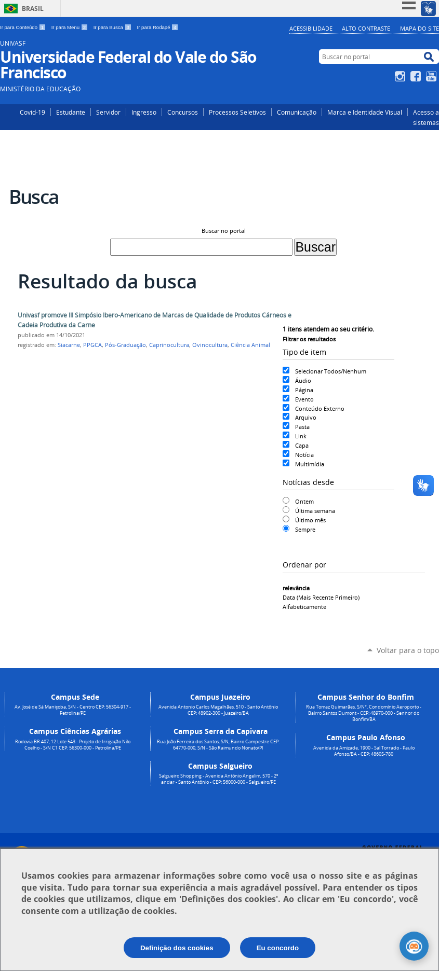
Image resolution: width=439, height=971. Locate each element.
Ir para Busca (113, 27)
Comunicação (296, 112)
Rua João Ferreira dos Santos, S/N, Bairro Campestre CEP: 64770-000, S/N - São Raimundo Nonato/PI (218, 745)
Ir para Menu (70, 27)
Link (301, 436)
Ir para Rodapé (158, 27)
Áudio (303, 380)
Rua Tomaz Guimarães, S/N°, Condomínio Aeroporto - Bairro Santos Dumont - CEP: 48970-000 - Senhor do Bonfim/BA (363, 713)
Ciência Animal (250, 345)
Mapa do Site (419, 28)
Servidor (108, 112)
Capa (302, 445)
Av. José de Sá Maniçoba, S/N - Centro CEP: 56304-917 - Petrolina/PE (73, 710)
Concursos (182, 112)
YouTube (432, 76)
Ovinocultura (210, 345)
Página (304, 390)
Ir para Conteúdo (23, 27)
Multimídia (309, 464)
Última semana (315, 511)
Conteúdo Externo (319, 408)
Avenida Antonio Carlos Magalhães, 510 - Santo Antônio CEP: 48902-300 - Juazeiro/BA (218, 710)
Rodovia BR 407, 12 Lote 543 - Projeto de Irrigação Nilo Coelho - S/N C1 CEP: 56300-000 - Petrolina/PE (72, 745)
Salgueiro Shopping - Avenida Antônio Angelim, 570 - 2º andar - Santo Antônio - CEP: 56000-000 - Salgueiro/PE (218, 779)
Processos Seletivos (237, 112)
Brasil (33, 8)
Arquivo (305, 417)
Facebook (416, 76)
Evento (304, 399)
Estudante (70, 112)
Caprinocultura (169, 345)
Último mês (310, 520)
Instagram (401, 76)
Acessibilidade (310, 28)
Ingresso (143, 112)
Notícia (304, 455)
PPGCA (92, 345)
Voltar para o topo (408, 650)
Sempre (305, 529)
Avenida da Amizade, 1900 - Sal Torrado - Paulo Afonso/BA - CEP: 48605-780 (364, 751)
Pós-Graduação (125, 345)
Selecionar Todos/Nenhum (330, 371)
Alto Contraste (366, 28)
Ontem (304, 501)
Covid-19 (32, 112)
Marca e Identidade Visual (364, 112)
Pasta (302, 427)
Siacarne (69, 345)
